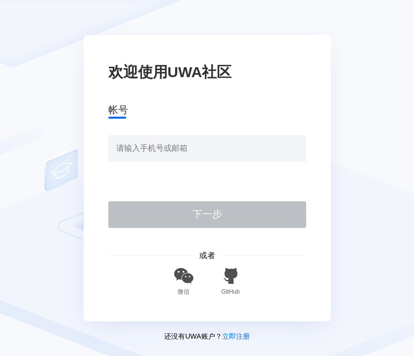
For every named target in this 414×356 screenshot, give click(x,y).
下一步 (207, 214)
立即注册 (236, 336)
